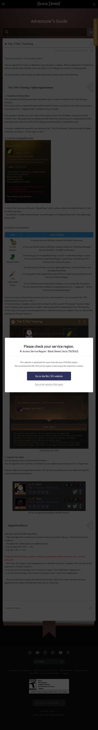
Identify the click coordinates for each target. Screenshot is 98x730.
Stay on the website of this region (49, 384)
